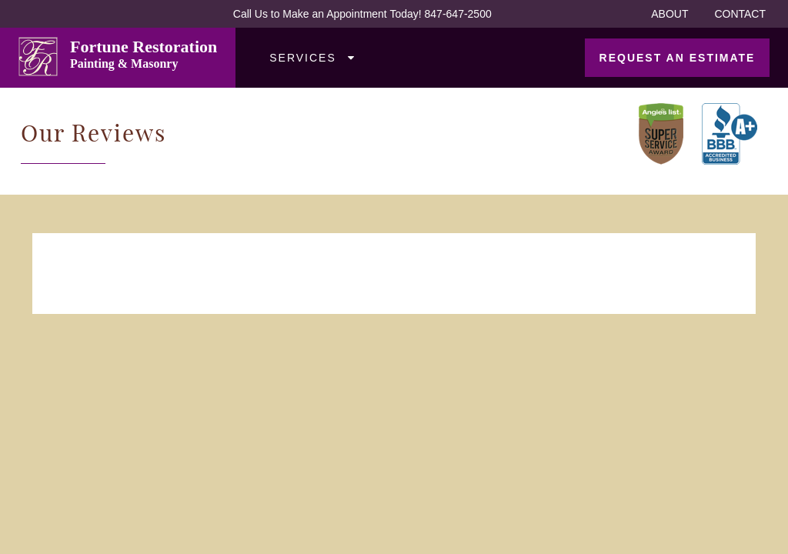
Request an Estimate (677, 58)
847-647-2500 (458, 14)
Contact (740, 14)
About (669, 14)
